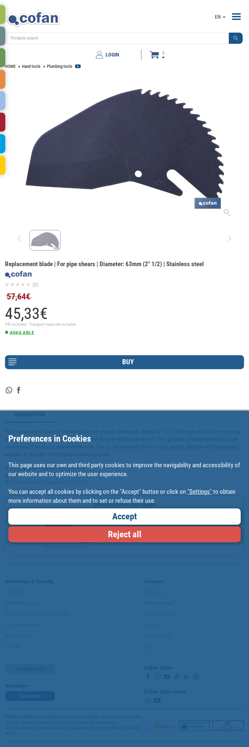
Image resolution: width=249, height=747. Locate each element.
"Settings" (199, 491)
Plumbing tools (59, 66)
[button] (236, 38)
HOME (10, 66)
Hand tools (31, 66)
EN (220, 17)
